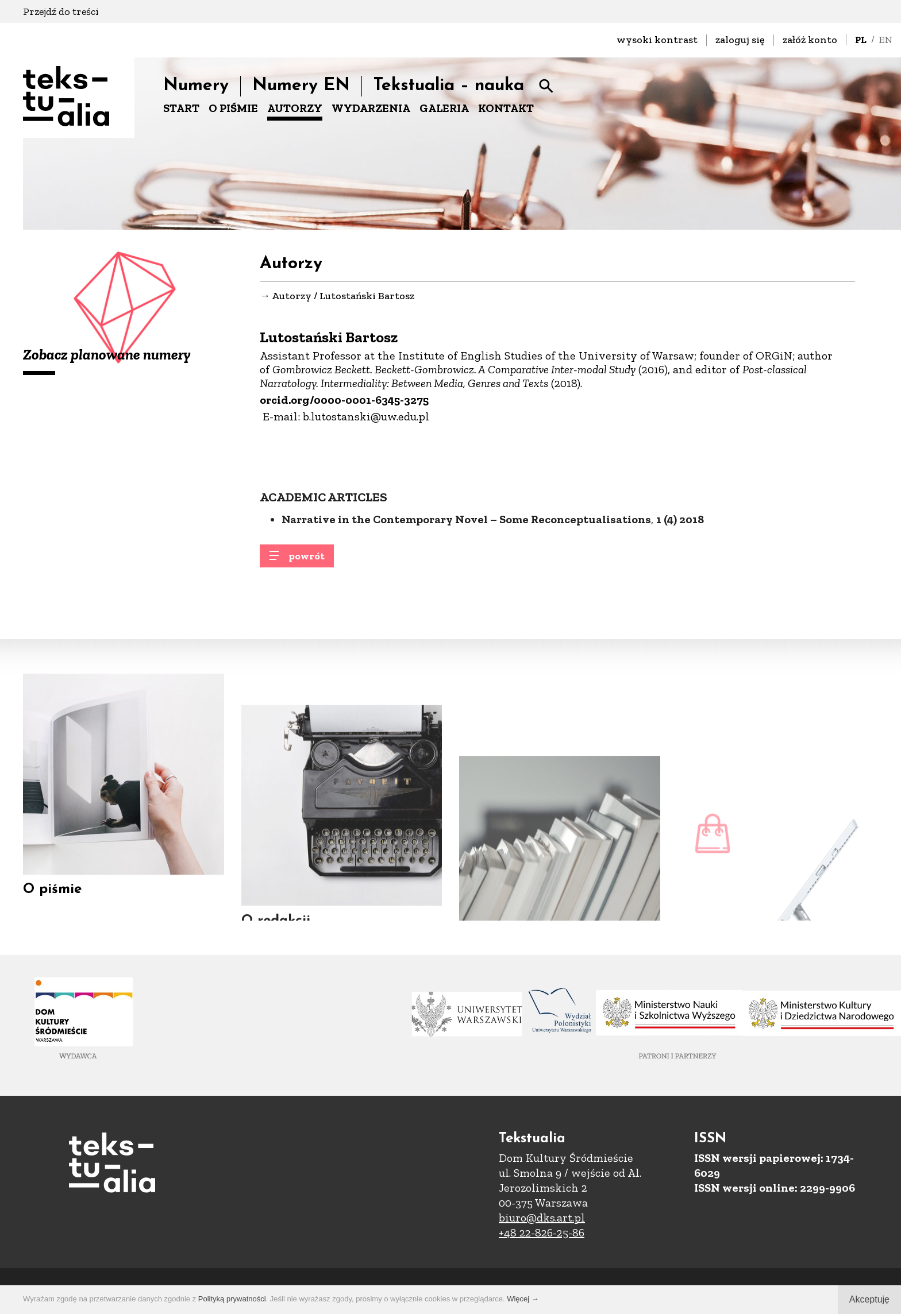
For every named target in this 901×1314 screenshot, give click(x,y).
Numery (196, 86)
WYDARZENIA (371, 108)
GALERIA (444, 108)
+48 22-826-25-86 (541, 1232)
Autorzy (291, 296)
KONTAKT (506, 108)
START (181, 108)
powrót (306, 562)
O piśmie (52, 903)
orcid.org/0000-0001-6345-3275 (344, 400)
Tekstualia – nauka (449, 86)
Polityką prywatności (232, 1298)
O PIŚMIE (233, 108)
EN (885, 39)
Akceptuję (869, 1299)
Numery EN (301, 86)
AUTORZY (294, 108)
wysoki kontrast (657, 39)
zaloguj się (740, 39)
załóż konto (810, 39)
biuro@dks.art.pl (542, 1217)
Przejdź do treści (61, 11)
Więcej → (523, 1298)
